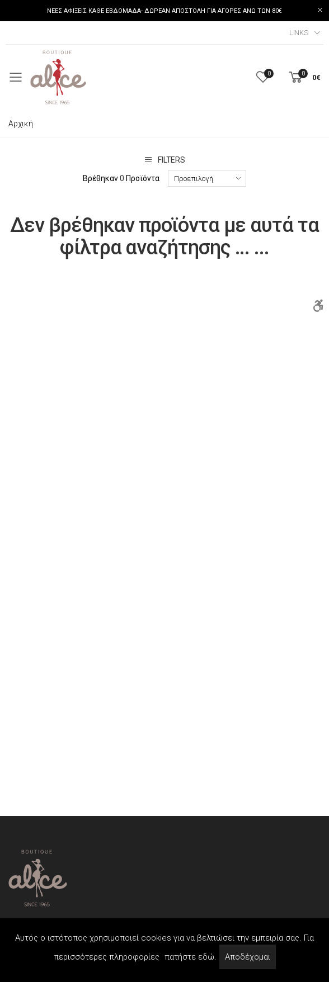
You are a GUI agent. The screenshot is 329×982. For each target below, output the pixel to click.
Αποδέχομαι (247, 957)
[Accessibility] (318, 306)
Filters (164, 159)
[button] (304, 77)
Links (298, 33)
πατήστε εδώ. (190, 957)
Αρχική (20, 123)
